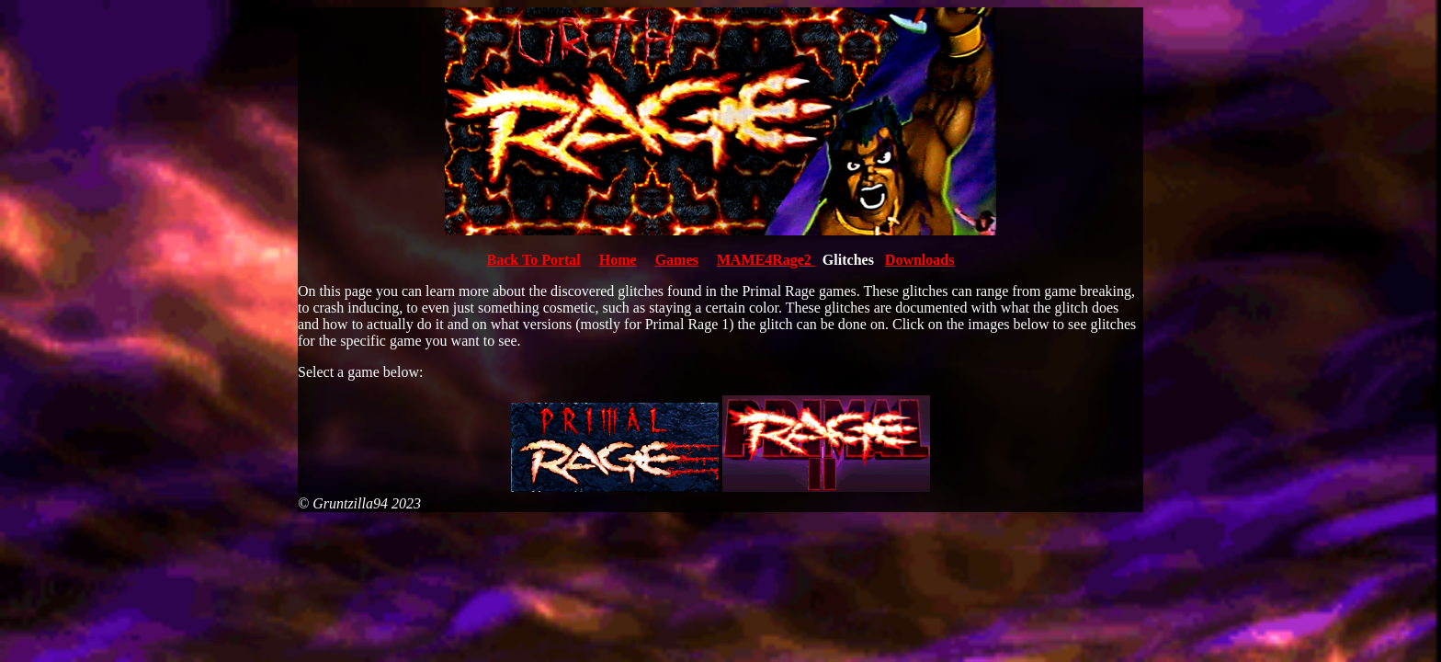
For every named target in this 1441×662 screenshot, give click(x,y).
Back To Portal (534, 260)
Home (618, 260)
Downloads (920, 260)
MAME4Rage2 (766, 260)
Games (676, 260)
